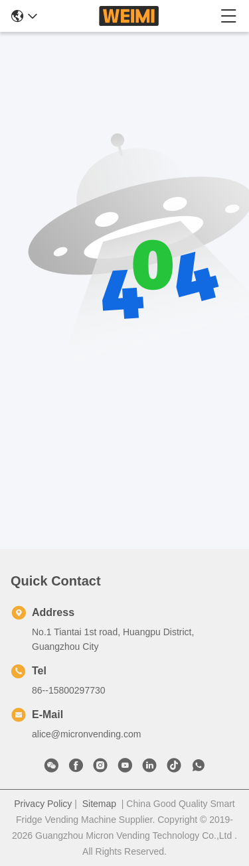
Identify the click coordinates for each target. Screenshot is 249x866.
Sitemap (99, 803)
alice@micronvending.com (86, 734)
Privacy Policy (43, 803)
